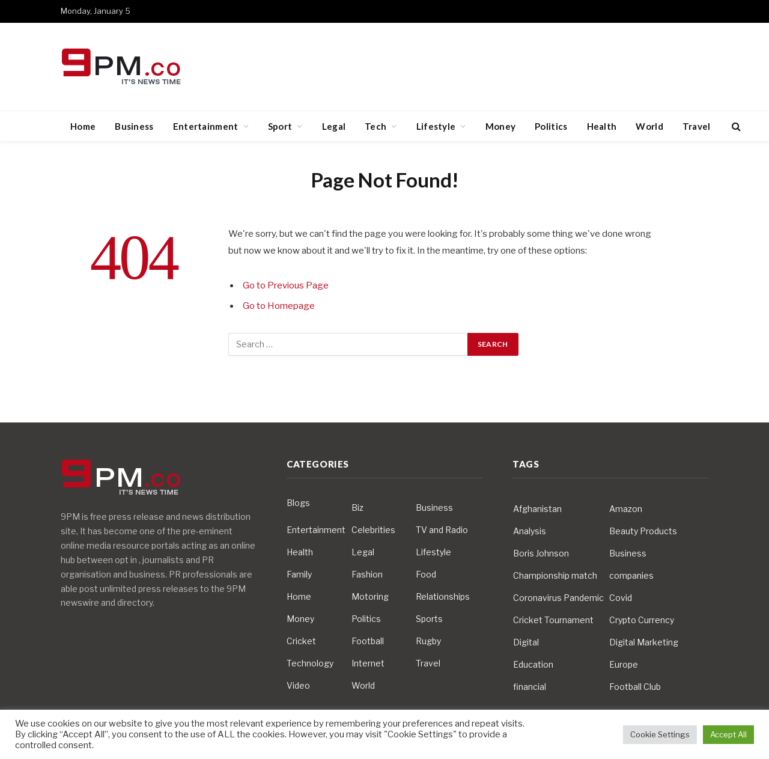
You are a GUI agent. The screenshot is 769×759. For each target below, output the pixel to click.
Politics (551, 126)
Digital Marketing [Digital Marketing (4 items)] (643, 642)
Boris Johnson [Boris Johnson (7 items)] (541, 553)
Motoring (370, 596)
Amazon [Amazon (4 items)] (625, 509)
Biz (357, 507)
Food (426, 574)
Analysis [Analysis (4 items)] (529, 531)
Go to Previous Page (286, 285)
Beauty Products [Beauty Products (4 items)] (643, 531)
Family (299, 574)
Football (367, 641)
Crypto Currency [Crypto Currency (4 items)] (641, 620)
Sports (429, 619)
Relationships (443, 596)
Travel (696, 126)
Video (298, 685)
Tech (375, 126)
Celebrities (373, 530)
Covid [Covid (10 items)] (620, 598)
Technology (310, 663)
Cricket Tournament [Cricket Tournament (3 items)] (553, 620)
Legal (334, 126)
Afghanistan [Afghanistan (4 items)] (537, 509)
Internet (367, 663)
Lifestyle (436, 126)
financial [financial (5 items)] (529, 686)
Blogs (298, 503)
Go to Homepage (279, 305)
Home (83, 126)
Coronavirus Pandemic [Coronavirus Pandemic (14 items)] (558, 598)
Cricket (301, 641)
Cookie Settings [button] (660, 734)
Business (134, 126)
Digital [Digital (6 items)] (526, 642)
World (649, 126)
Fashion (367, 574)
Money (500, 126)
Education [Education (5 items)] (533, 664)
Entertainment (206, 126)
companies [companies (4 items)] (631, 575)
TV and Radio (442, 530)
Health (602, 126)
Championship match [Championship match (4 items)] (555, 575)
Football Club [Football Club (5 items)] (635, 686)
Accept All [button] (728, 734)
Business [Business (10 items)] (627, 553)
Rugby (428, 641)
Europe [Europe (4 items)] (623, 664)
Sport (280, 126)
